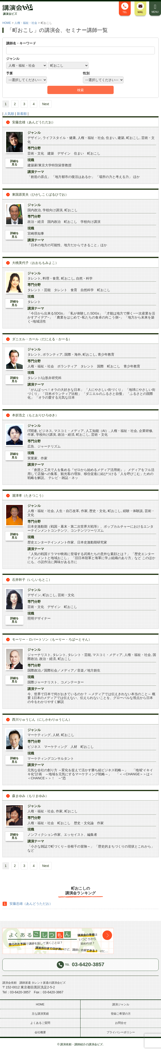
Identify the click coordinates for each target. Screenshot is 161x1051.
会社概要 (40, 1032)
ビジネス (45, 431)
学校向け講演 (53, 210)
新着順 (22, 114)
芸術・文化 (99, 434)
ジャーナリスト (39, 655)
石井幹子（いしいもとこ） (32, 579)
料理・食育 (51, 278)
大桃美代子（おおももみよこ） (35, 263)
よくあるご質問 (40, 1023)
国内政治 (34, 210)
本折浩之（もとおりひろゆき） (35, 415)
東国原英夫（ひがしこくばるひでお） (40, 194)
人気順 (9, 114)
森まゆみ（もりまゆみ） (30, 796)
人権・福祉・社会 (25, 23)
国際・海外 (72, 354)
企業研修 (145, 431)
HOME (6, 23)
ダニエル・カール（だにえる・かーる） (42, 339)
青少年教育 (106, 354)
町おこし (132, 138)
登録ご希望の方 (121, 1013)
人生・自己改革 (67, 511)
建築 (121, 138)
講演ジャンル (120, 1004)
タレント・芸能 (79, 655)
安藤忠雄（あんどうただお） (33, 122)
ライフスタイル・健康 (59, 138)
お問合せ (120, 1023)
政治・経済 (66, 434)
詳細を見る (14, 162)
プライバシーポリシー (121, 1032)
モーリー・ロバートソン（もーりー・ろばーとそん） (52, 639)
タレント (34, 278)
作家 (30, 434)
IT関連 (32, 431)
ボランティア (53, 354)
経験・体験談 (133, 511)
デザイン (34, 138)
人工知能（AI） (97, 431)
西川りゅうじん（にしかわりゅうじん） (42, 719)
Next (45, 104)
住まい (111, 138)
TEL (124, 8)
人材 (56, 735)
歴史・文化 (97, 511)
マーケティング (39, 735)
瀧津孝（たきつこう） (28, 495)
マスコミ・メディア (69, 431)
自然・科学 (84, 278)
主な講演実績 (40, 1013)
